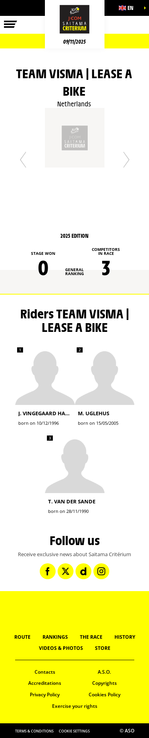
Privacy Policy (45, 694)
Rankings (55, 637)
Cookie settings (74, 731)
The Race (91, 637)
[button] (129, 8)
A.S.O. (104, 672)
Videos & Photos (61, 648)
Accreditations (44, 683)
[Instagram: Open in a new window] (101, 571)
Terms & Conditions (34, 731)
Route (22, 637)
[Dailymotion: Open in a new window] (83, 571)
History (124, 637)
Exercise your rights (74, 706)
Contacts (45, 672)
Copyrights (104, 683)
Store (102, 648)
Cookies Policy (104, 694)
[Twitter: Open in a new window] (66, 571)
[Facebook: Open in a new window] (48, 571)
